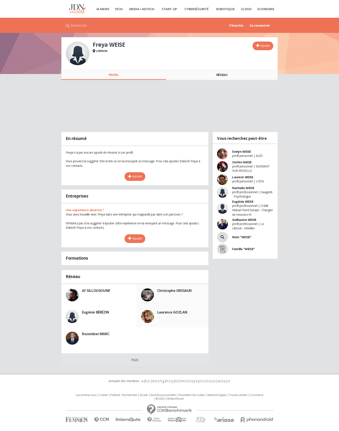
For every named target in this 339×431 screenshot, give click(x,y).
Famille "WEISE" (243, 249)
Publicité (115, 395)
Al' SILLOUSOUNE (96, 290)
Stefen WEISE (242, 162)
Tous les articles (238, 395)
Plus (134, 360)
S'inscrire (236, 25)
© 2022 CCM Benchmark (170, 398)
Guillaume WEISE (244, 220)
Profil (113, 75)
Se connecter (260, 25)
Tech (119, 9)
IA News (102, 9)
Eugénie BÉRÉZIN (95, 312)
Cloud (246, 9)
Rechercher (79, 25)
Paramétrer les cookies (192, 395)
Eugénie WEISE (243, 201)
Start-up (169, 9)
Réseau (221, 75)
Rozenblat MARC (95, 333)
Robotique (225, 9)
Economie (265, 9)
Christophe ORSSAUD (174, 290)
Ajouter (265, 45)
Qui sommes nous (86, 395)
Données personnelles (163, 395)
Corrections (256, 395)
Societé (144, 395)
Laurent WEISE (242, 177)
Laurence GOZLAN (172, 312)
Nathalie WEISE (243, 188)
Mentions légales (217, 395)
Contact (103, 395)
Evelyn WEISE (241, 152)
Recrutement (130, 395)
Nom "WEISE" (241, 237)
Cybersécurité (196, 9)
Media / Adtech (141, 9)
